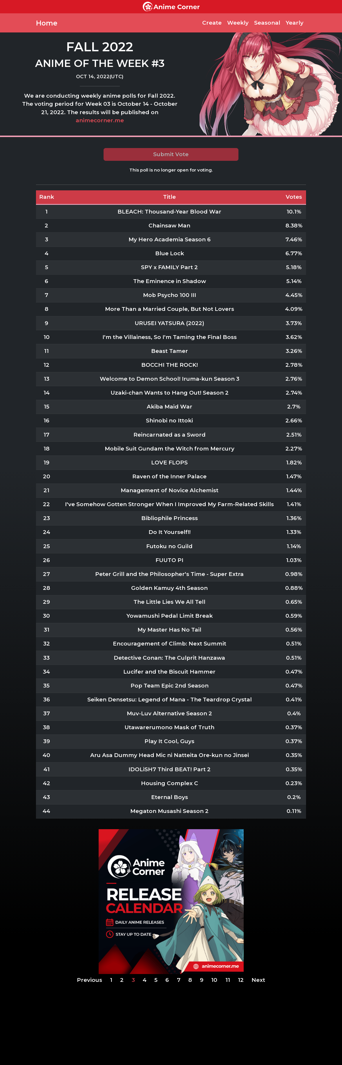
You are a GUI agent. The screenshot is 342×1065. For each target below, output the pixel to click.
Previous (89, 980)
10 (214, 980)
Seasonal (267, 22)
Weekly (238, 22)
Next (258, 980)
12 (241, 980)
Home (46, 23)
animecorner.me (100, 120)
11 (227, 980)
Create (212, 22)
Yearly (294, 22)
